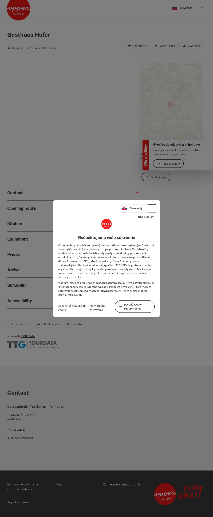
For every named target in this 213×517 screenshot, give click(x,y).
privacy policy (145, 216)
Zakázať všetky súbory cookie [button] (72, 308)
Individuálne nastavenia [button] (97, 308)
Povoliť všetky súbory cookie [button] (133, 306)
